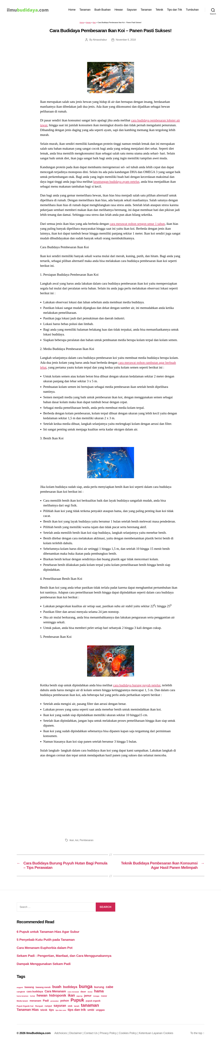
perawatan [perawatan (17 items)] (54, 1001)
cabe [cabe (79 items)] (109, 987)
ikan (72, 840)
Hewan (118, 9)
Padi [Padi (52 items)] (46, 1000)
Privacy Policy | (109, 1033)
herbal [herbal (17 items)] (32, 996)
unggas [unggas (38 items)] (100, 1009)
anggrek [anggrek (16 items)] (20, 987)
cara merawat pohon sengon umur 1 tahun (137, 224)
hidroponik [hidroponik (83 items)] (57, 995)
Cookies (168, 1033)
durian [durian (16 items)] (90, 992)
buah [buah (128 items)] (56, 987)
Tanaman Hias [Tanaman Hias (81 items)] (28, 1010)
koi (76, 840)
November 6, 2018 (126, 39)
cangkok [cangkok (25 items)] (21, 992)
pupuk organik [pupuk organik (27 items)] (93, 1001)
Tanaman (85, 9)
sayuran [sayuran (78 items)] (59, 1006)
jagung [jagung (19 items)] (79, 996)
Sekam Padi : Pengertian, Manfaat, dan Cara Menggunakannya (64, 955)
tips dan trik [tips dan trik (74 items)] (77, 1009)
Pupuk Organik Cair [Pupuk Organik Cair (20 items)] (25, 1006)
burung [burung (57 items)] (99, 987)
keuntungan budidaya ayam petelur (116, 181)
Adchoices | (61, 1033)
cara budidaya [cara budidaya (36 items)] (35, 991)
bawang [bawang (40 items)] (29, 987)
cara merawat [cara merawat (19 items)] (73, 992)
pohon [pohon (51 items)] (64, 1000)
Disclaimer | (76, 1033)
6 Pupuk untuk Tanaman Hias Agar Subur (48, 931)
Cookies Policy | (129, 1033)
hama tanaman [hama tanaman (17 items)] (22, 996)
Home (72, 9)
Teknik (159, 9)
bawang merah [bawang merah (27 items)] (43, 987)
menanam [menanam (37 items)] (35, 1000)
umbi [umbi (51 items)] (90, 1009)
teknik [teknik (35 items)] (43, 1010)
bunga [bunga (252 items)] (85, 986)
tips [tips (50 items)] (51, 1009)
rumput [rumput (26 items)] (48, 1006)
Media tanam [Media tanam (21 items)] (22, 1001)
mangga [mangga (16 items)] (96, 996)
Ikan (94, 22)
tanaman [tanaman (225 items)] (90, 1005)
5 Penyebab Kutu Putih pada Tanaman (46, 939)
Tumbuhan (192, 9)
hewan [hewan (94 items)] (42, 995)
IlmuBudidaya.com (38, 1033)
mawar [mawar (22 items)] (104, 996)
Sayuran (132, 9)
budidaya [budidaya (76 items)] (70, 987)
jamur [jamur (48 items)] (87, 995)
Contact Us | (92, 1033)
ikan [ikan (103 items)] (71, 995)
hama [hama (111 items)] (99, 991)
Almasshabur (100, 39)
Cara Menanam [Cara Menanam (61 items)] (55, 991)
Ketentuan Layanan (151, 1033)
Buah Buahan (102, 9)
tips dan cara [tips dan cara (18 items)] (61, 1010)
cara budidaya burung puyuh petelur (136, 685)
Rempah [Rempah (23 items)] (39, 1006)
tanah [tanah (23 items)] (76, 1006)
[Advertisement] (110, 797)
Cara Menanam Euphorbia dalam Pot (45, 947)
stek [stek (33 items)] (70, 1006)
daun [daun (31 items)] (83, 991)
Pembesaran (86, 840)
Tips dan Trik (174, 9)
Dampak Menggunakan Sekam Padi (44, 964)
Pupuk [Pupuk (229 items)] (77, 1000)
